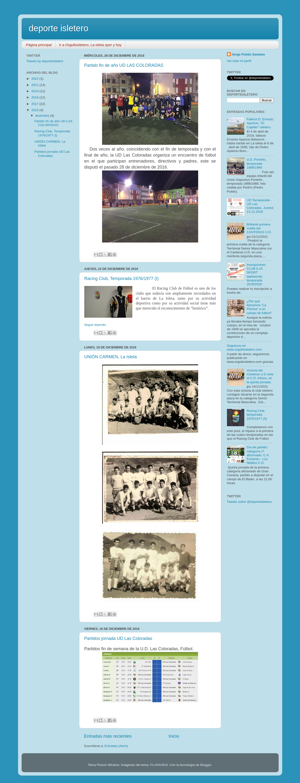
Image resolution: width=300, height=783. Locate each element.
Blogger (205, 765)
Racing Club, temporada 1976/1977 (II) (257, 414)
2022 (35, 78)
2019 (35, 91)
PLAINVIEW (159, 765)
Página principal (39, 45)
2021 (35, 85)
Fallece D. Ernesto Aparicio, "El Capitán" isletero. (260, 123)
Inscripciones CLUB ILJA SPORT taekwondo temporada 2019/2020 (256, 274)
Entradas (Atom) (116, 746)
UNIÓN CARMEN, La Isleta (110, 356)
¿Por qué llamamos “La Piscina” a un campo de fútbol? (259, 307)
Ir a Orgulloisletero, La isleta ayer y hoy (90, 45)
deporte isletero (58, 28)
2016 (35, 110)
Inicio (174, 736)
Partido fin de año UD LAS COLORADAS (123, 65)
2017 (35, 104)
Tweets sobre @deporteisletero (249, 502)
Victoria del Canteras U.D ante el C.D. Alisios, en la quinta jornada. (260, 376)
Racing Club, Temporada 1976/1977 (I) (121, 278)
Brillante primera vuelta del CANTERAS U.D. (259, 228)
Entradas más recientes (108, 736)
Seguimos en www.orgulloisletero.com (244, 347)
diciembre (42, 115)
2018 (35, 97)
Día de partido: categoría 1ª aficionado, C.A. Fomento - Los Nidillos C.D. (258, 455)
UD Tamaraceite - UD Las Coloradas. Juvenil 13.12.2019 (260, 206)
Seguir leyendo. (95, 325)
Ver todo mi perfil (239, 61)
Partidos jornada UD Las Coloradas (118, 638)
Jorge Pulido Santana (248, 54)
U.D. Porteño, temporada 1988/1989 (256, 163)
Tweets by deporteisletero (44, 61)
